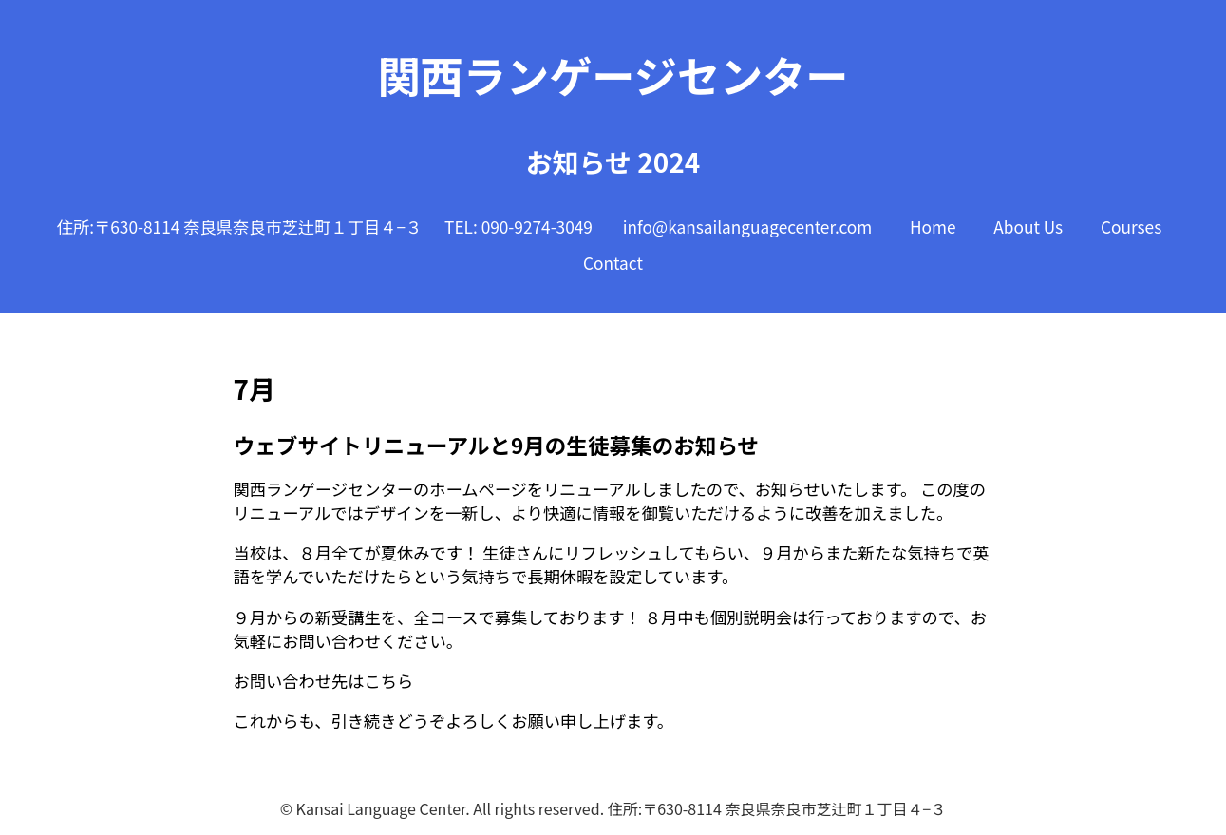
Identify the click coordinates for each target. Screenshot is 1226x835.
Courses (1131, 226)
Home (933, 226)
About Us (1028, 226)
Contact (613, 263)
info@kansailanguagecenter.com (748, 226)
